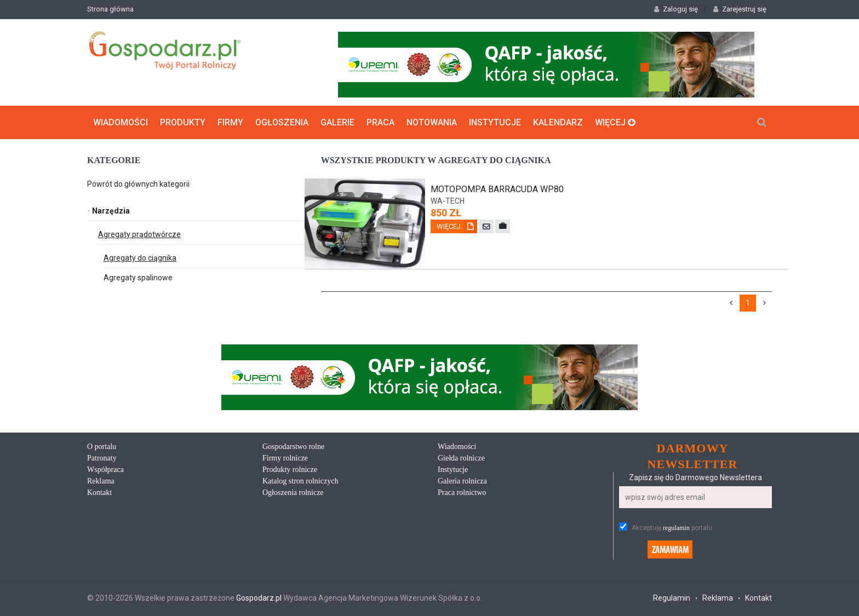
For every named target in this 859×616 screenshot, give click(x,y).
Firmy (230, 122)
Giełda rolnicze (461, 458)
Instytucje (495, 122)
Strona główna (110, 9)
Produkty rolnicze (289, 469)
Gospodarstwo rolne (293, 446)
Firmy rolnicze (285, 458)
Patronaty (102, 458)
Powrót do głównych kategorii (138, 184)
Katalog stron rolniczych (300, 481)
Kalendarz (558, 122)
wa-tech (448, 201)
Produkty (182, 122)
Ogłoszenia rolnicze (293, 492)
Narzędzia (108, 210)
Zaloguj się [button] (676, 9)
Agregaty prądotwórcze (139, 234)
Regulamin (671, 598)
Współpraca (105, 469)
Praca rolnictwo (462, 492)
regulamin (676, 528)
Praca (380, 122)
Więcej (615, 122)
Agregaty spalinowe (138, 277)
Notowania (431, 122)
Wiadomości (120, 122)
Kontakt (99, 492)
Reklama (100, 481)
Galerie (337, 122)
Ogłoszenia (281, 122)
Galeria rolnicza (462, 481)
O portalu (101, 446)
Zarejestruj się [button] (739, 9)
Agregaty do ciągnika (140, 258)
